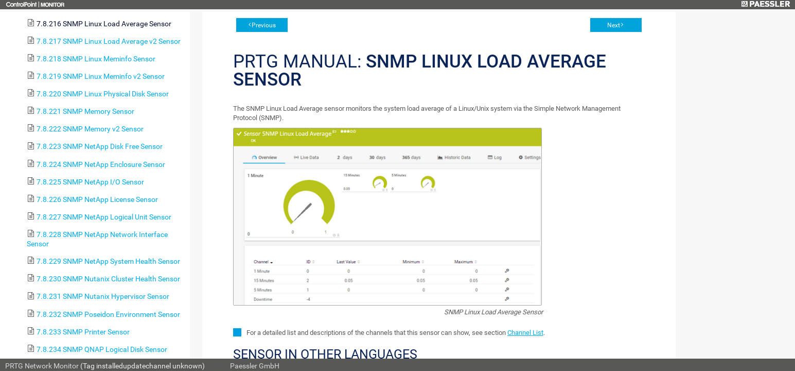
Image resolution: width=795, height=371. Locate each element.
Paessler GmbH (254, 366)
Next (613, 25)
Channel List (525, 332)
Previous (264, 25)
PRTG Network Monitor (42, 366)
